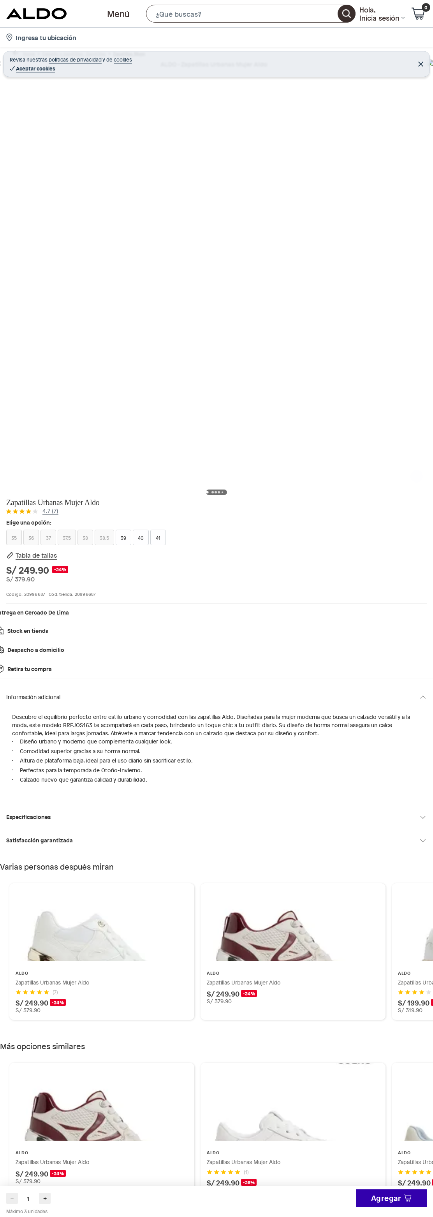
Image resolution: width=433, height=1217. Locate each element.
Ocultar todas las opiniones (216, 1200)
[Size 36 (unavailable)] (308, 127)
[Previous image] (57, 198)
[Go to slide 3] (219, 1021)
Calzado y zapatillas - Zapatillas (74, 57)
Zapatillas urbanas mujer (196, 57)
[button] (250, 13)
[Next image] (250, 198)
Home (21, 57)
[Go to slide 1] (213, 823)
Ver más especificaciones (312, 263)
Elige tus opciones (377, 199)
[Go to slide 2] (219, 822)
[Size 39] (284, 144)
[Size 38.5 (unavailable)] (401, 127)
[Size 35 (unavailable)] (284, 127)
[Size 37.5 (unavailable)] (354, 127)
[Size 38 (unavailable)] (378, 127)
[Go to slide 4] (225, 1021)
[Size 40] (308, 144)
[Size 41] (331, 144)
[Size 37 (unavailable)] (331, 127)
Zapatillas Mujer (139, 57)
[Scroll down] (20, 328)
